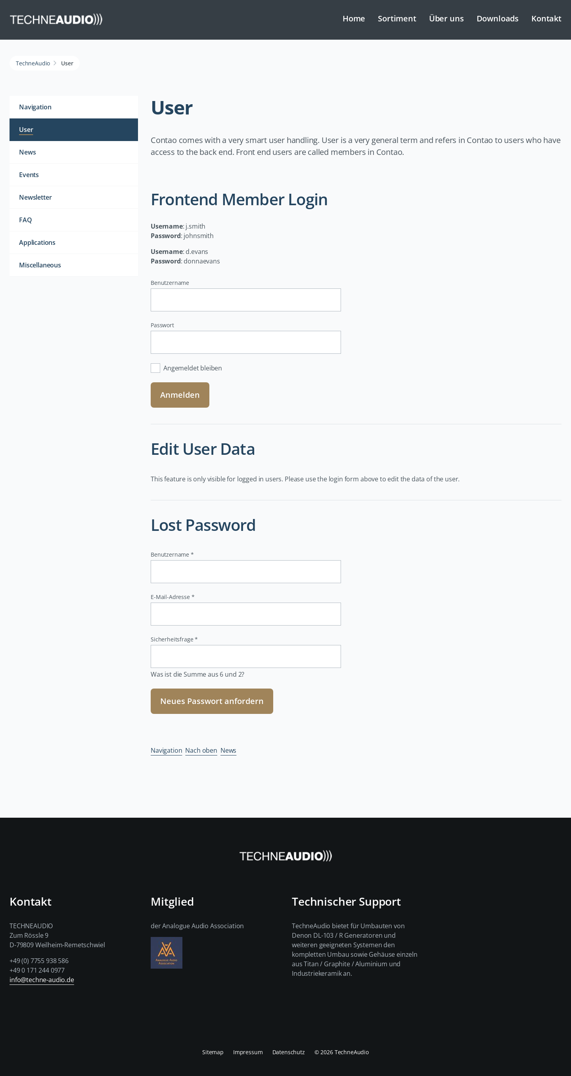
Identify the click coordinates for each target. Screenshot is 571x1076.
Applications (37, 242)
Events (29, 174)
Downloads (498, 18)
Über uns (446, 18)
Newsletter (35, 197)
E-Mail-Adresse (172, 597)
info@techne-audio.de (42, 979)
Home (354, 18)
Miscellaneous (40, 265)
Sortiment (397, 18)
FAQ (25, 220)
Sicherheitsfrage (174, 639)
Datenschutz (288, 1052)
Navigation (166, 750)
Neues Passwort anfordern (212, 701)
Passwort (162, 325)
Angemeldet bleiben (192, 368)
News (228, 750)
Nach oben (201, 750)
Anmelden (180, 394)
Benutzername (170, 282)
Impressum (248, 1052)
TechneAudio (33, 63)
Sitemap (213, 1052)
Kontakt (546, 18)
